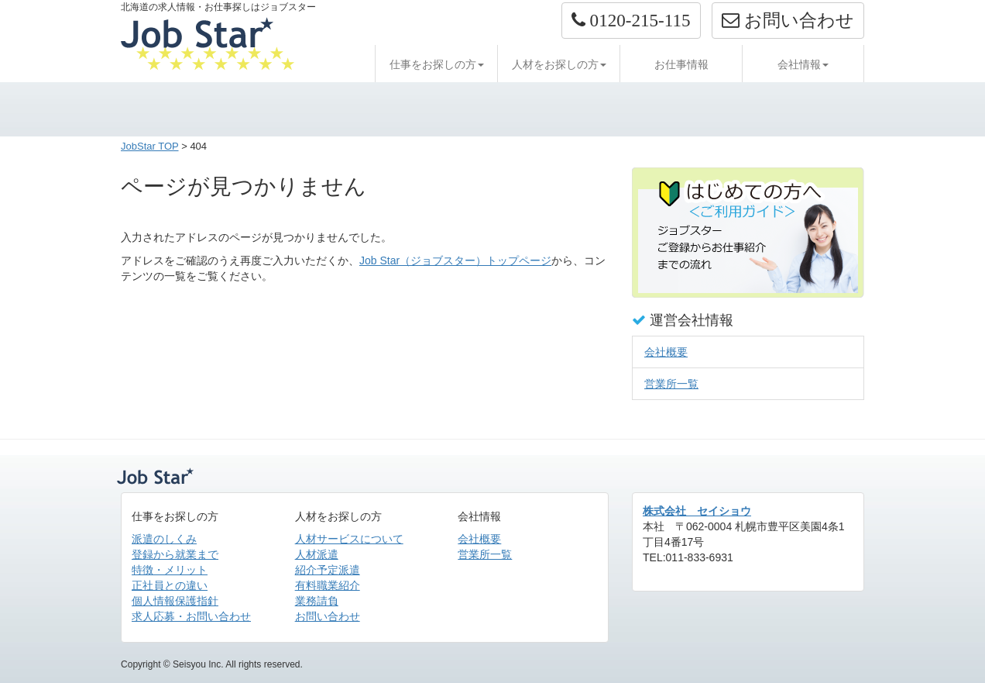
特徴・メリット (170, 570)
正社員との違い (170, 585)
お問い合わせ (327, 616)
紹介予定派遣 (327, 570)
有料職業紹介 (327, 585)
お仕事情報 (681, 64)
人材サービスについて (349, 539)
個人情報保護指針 (175, 601)
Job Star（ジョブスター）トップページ (455, 260)
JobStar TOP (150, 146)
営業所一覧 (671, 384)
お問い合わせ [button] (788, 20)
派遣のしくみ (164, 539)
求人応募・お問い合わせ (191, 616)
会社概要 (666, 352)
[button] (631, 20)
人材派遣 (316, 554)
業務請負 (316, 601)
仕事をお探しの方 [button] (437, 64)
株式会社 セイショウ (697, 511)
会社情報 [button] (803, 64)
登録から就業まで (175, 554)
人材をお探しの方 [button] (559, 64)
